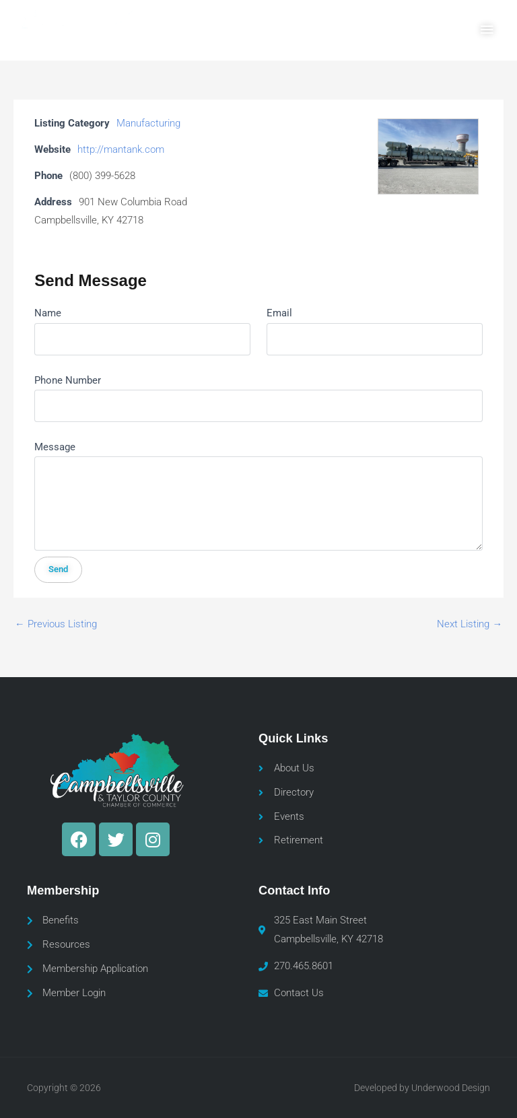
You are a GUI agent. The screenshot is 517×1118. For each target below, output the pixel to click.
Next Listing (469, 624)
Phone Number (67, 380)
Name (47, 313)
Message (54, 447)
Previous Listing (56, 624)
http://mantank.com (120, 149)
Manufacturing (148, 123)
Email (279, 313)
